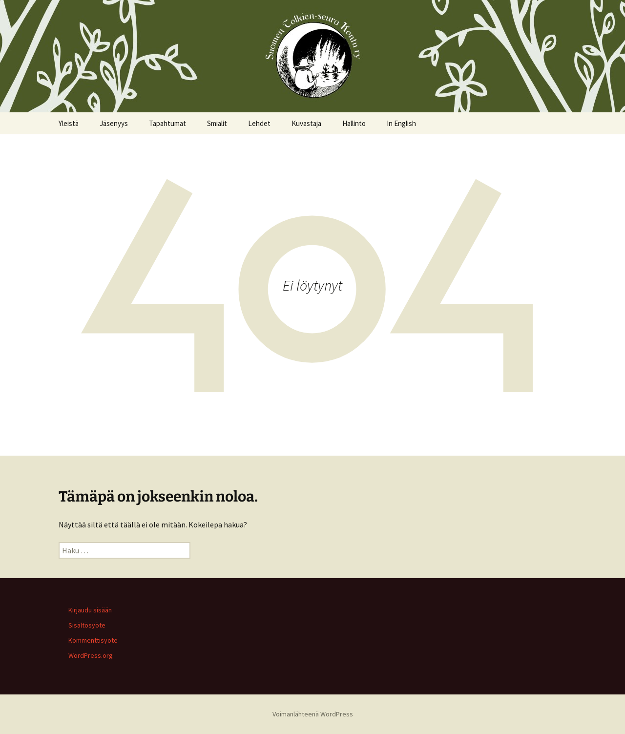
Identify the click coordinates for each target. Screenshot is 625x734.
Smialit (217, 123)
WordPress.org (90, 655)
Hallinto (354, 123)
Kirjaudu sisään (90, 610)
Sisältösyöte (86, 625)
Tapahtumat (167, 123)
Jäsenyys (114, 123)
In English (401, 123)
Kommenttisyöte (93, 640)
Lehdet (259, 123)
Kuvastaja (306, 123)
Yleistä (69, 123)
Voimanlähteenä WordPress (312, 714)
